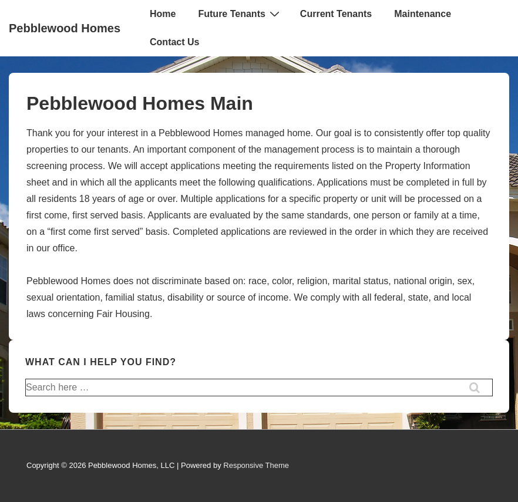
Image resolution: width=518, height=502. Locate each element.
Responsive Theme (256, 465)
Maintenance (422, 14)
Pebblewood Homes (64, 28)
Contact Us (174, 42)
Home (163, 14)
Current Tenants (336, 14)
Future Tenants (240, 13)
